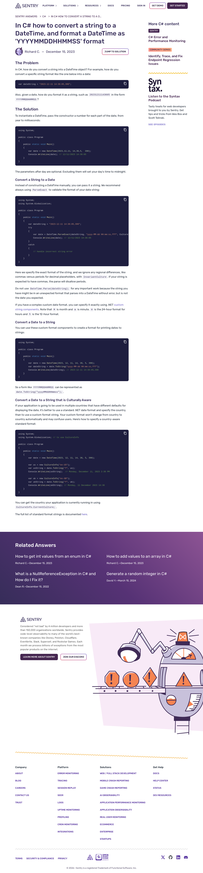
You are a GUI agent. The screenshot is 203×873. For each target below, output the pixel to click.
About (19, 773)
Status (157, 788)
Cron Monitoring (68, 824)
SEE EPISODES (156, 124)
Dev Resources (162, 795)
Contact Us (22, 795)
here (84, 521)
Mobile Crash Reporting (114, 780)
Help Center (160, 780)
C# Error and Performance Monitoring (168, 39)
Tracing (62, 780)
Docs (156, 773)
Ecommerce (107, 824)
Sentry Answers (26, 16)
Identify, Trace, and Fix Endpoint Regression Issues (168, 60)
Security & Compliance (40, 858)
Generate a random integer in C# (137, 581)
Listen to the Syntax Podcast (168, 98)
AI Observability (110, 795)
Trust (18, 802)
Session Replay (67, 788)
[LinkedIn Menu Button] (178, 857)
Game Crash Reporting (113, 788)
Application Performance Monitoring (122, 802)
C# (44, 16)
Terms (19, 858)
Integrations (65, 831)
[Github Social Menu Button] (171, 857)
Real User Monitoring (113, 817)
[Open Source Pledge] (101, 857)
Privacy (62, 858)
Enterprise (106, 831)
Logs (60, 802)
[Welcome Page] (26, 5)
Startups (105, 839)
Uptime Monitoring (69, 810)
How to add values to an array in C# (139, 564)
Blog (18, 780)
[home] (90, 857)
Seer (60, 795)
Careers (20, 788)
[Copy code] (125, 83)
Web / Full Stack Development (118, 773)
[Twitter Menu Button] (163, 857)
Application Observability (116, 810)
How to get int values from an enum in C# (53, 564)
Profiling (63, 817)
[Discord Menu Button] (186, 857)
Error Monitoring (68, 773)
